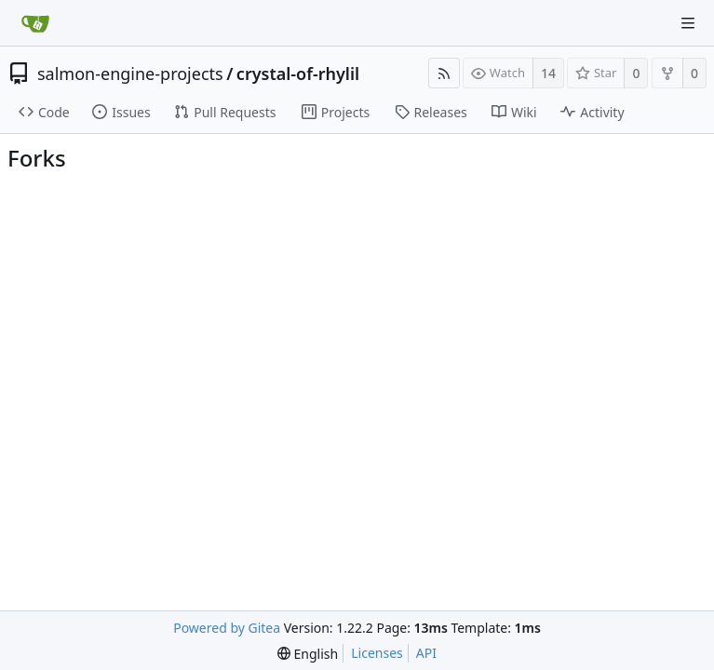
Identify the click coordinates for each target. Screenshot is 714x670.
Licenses (377, 653)
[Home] (35, 23)
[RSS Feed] (444, 73)
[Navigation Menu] (688, 23)
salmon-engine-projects (130, 73)
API (426, 653)
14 (548, 73)
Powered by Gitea (226, 627)
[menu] (307, 654)
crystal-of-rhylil (297, 73)
